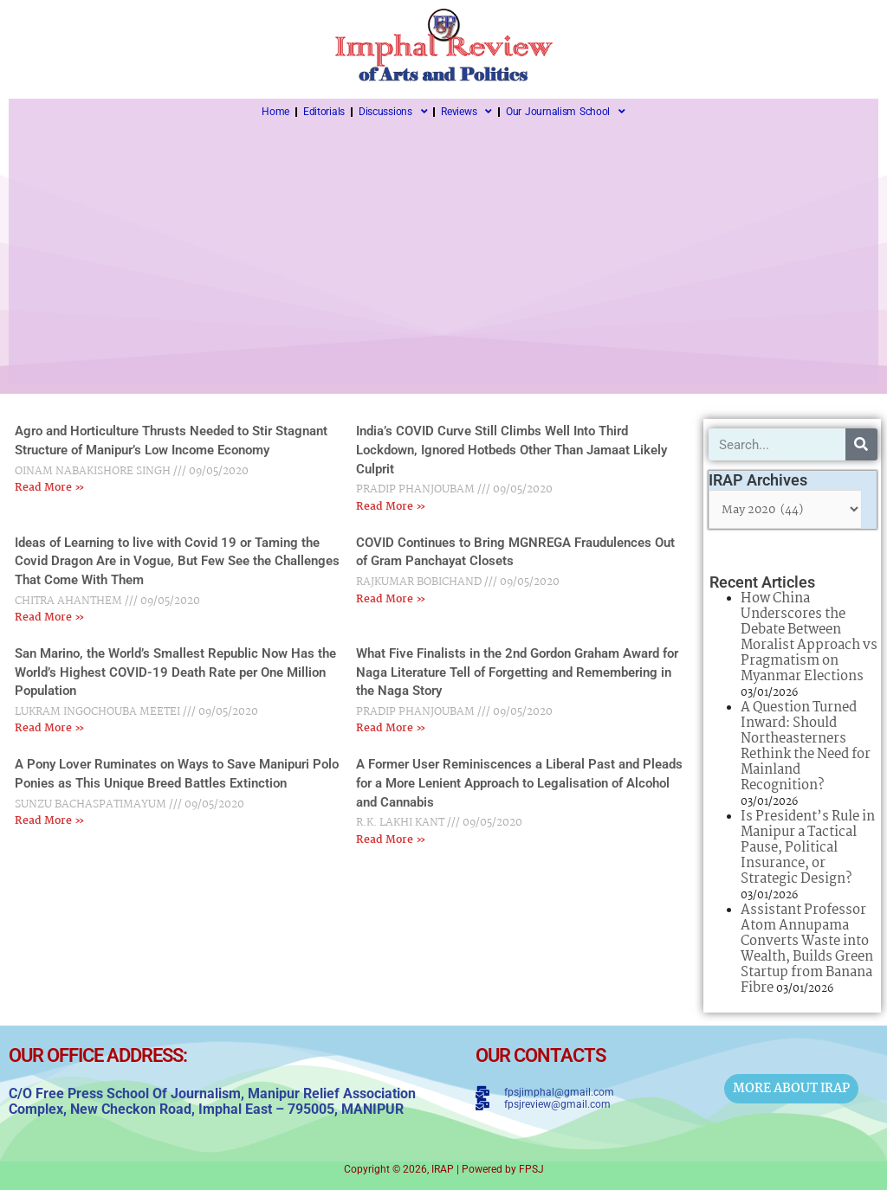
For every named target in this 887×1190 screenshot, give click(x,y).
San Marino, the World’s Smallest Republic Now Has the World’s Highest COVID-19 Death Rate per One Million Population (175, 672)
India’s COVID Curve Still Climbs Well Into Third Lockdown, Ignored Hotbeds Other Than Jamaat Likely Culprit (511, 449)
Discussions (393, 112)
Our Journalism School (565, 112)
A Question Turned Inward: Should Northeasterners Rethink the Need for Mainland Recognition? (806, 746)
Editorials (324, 112)
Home (275, 112)
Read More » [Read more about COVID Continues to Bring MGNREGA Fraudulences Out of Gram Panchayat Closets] (391, 599)
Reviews (466, 112)
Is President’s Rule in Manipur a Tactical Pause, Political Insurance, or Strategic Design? (808, 848)
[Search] (861, 444)
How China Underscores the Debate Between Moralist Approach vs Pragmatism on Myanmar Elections (809, 637)
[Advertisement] (443, 254)
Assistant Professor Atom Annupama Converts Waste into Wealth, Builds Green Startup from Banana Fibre (807, 949)
